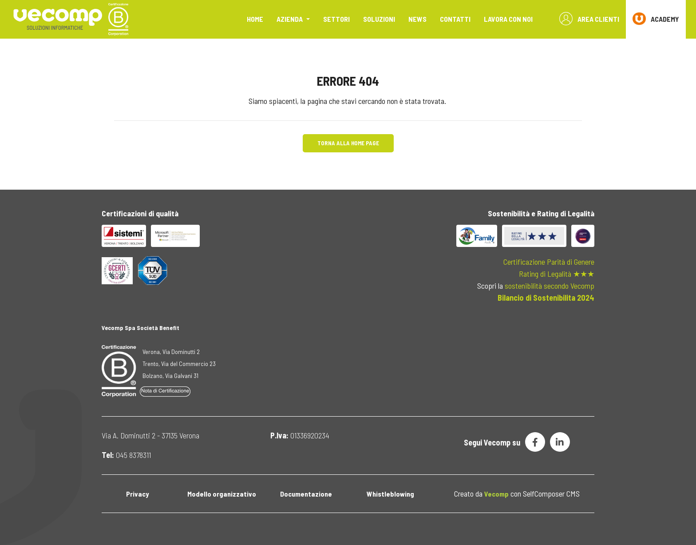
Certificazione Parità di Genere (548, 262)
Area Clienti (589, 18)
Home (255, 19)
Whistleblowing (390, 493)
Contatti (455, 19)
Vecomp (496, 493)
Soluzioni (379, 19)
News (417, 19)
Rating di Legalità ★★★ (556, 273)
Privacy (137, 493)
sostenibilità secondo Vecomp (549, 285)
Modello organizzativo (221, 493)
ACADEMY (656, 18)
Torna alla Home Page (348, 143)
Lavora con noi (508, 19)
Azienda (290, 19)
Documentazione (306, 493)
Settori (336, 19)
